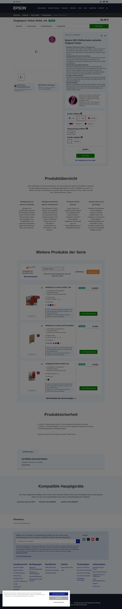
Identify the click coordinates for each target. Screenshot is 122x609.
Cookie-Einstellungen (58, 602)
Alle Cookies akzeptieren (59, 593)
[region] (36, 598)
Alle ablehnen (58, 598)
